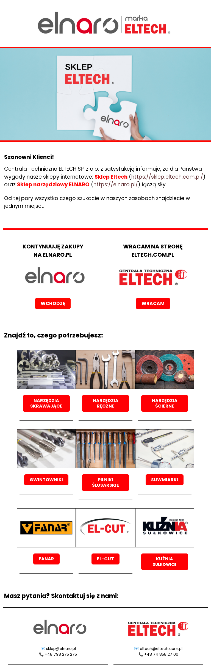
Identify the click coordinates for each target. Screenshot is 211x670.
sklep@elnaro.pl (61, 648)
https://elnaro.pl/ (115, 184)
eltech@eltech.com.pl (161, 648)
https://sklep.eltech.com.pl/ (167, 177)
